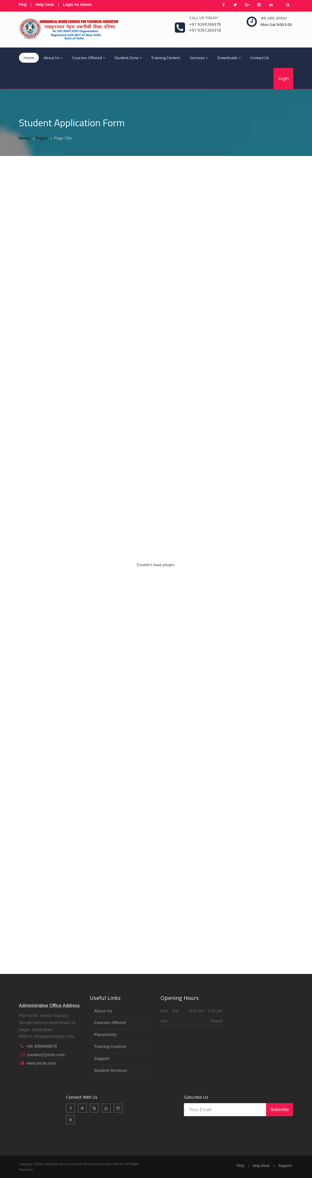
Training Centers (165, 57)
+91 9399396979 (41, 1046)
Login (283, 78)
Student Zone (128, 57)
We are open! (274, 18)
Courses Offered (88, 57)
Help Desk (45, 4)
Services (199, 57)
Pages (42, 138)
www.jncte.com (41, 1063)
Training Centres (110, 1046)
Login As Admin (77, 4)
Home (29, 57)
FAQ (23, 4)
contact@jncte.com (46, 1054)
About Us (53, 57)
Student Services (110, 1070)
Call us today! (203, 18)
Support (102, 1058)
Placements (105, 1034)
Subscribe (280, 1109)
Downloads (229, 57)
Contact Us (259, 57)
